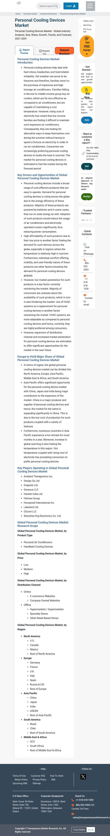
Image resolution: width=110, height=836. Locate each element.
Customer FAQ (38, 776)
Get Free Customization (87, 167)
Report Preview (24, 51)
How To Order (56, 776)
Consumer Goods (30, 14)
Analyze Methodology (86, 197)
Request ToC (44, 52)
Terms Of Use (19, 776)
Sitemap (37, 783)
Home (18, 14)
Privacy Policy (39, 779)
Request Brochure (64, 51)
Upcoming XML (20, 783)
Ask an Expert (87, 121)
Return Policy (21, 779)
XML (53, 779)
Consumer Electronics (48, 14)
